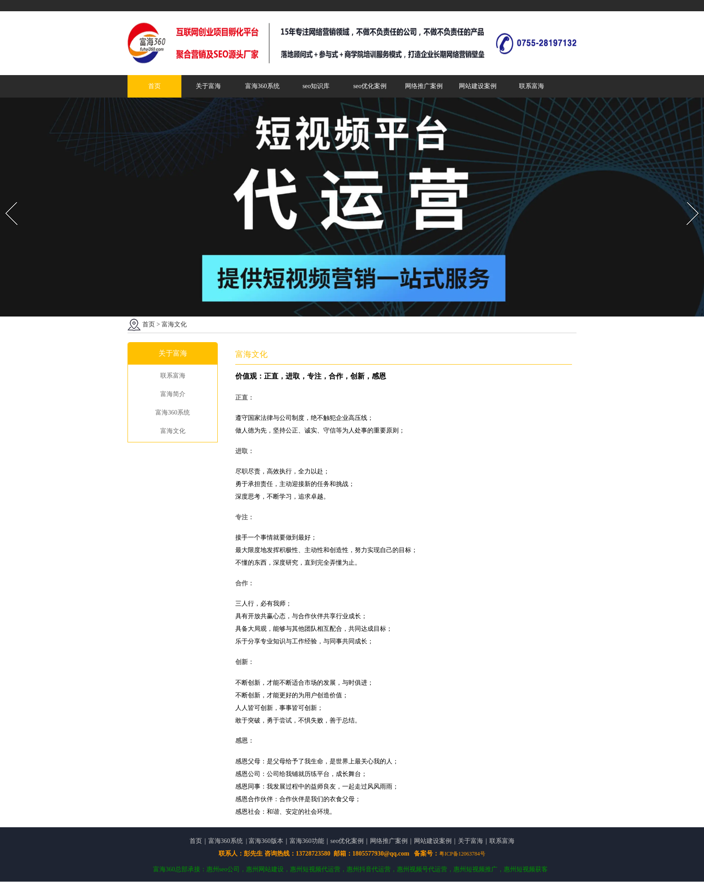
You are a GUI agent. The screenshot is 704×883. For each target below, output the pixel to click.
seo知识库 (316, 86)
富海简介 (172, 394)
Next (688, 199)
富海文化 (172, 431)
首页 (154, 86)
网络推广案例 (424, 86)
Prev (6, 199)
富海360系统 (262, 86)
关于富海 (208, 86)
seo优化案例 (370, 86)
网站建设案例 (478, 86)
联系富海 (531, 86)
